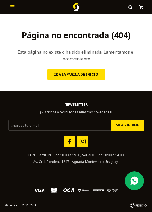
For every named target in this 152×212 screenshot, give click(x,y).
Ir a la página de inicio (76, 74)
